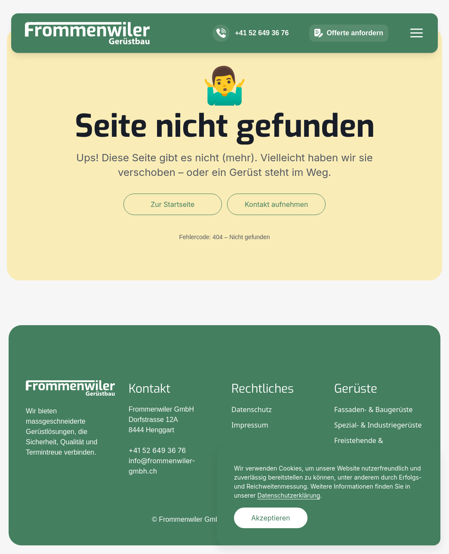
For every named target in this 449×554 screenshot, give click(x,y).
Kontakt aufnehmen (276, 204)
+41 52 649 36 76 (262, 45)
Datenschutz (251, 409)
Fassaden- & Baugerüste (373, 409)
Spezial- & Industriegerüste (378, 425)
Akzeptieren (270, 518)
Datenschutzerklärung (289, 495)
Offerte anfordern (348, 45)
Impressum (249, 425)
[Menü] (416, 45)
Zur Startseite (172, 204)
